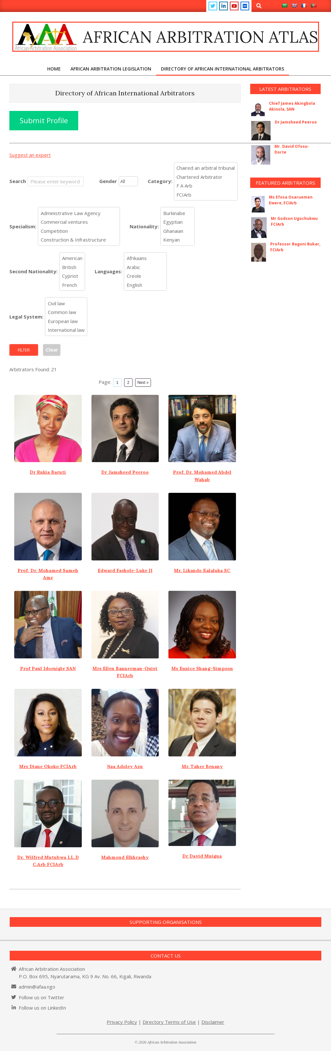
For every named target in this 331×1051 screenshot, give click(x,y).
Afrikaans (145, 258)
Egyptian (177, 222)
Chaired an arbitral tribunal (205, 168)
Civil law (66, 303)
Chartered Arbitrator (205, 176)
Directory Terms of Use (169, 1022)
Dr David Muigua (202, 856)
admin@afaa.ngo (37, 986)
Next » (143, 382)
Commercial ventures (79, 222)
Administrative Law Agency (79, 213)
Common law (66, 312)
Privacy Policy (122, 1022)
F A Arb (205, 185)
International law (66, 330)
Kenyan (177, 239)
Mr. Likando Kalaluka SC (202, 570)
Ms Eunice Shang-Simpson (202, 668)
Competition (79, 230)
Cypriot (72, 276)
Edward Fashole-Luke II (125, 570)
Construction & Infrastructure (79, 239)
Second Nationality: (33, 271)
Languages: (108, 271)
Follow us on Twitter (41, 997)
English (145, 284)
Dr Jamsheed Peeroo (125, 472)
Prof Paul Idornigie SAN (48, 668)
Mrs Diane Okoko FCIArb (48, 766)
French (72, 284)
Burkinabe (177, 213)
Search (17, 181)
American (72, 258)
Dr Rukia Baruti (48, 472)
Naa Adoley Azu (125, 766)
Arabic (145, 267)
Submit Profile (44, 120)
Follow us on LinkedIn (42, 1007)
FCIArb (205, 194)
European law (66, 321)
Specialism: (22, 226)
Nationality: (144, 226)
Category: (160, 181)
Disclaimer (212, 1022)
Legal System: (26, 316)
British (72, 267)
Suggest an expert (30, 155)
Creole (145, 276)
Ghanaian (177, 230)
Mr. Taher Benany (202, 766)
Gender (108, 181)
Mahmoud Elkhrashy (125, 857)
